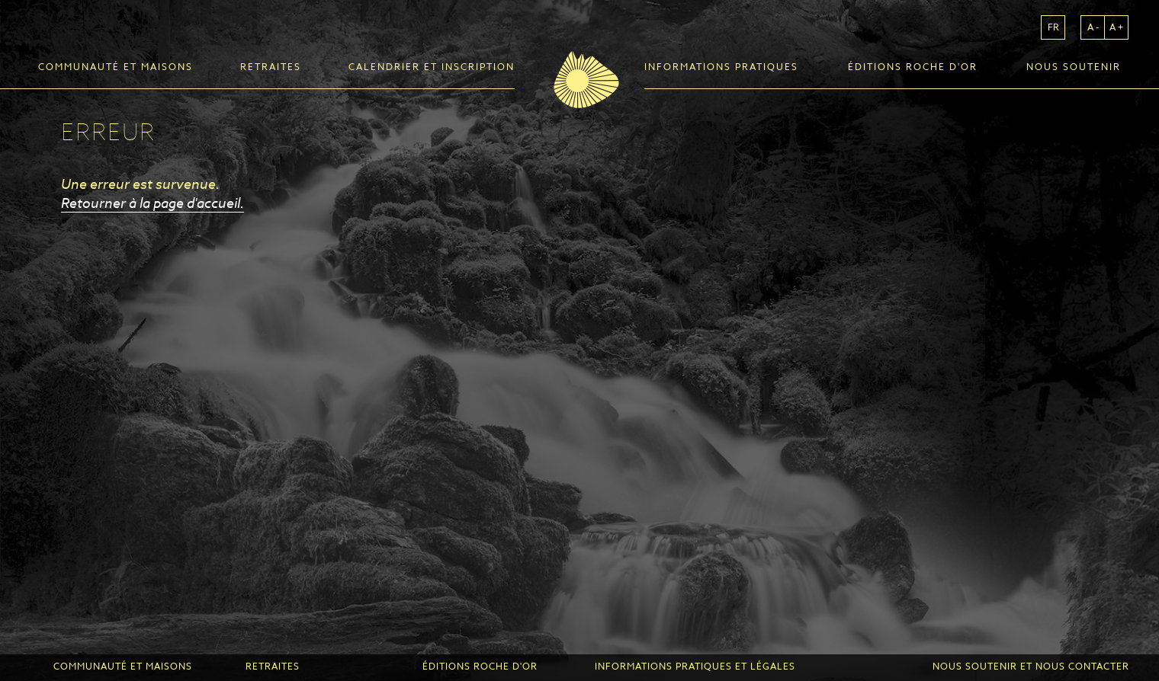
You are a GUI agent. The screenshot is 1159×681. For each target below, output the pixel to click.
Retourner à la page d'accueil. (152, 202)
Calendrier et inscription (431, 67)
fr (1053, 27)
